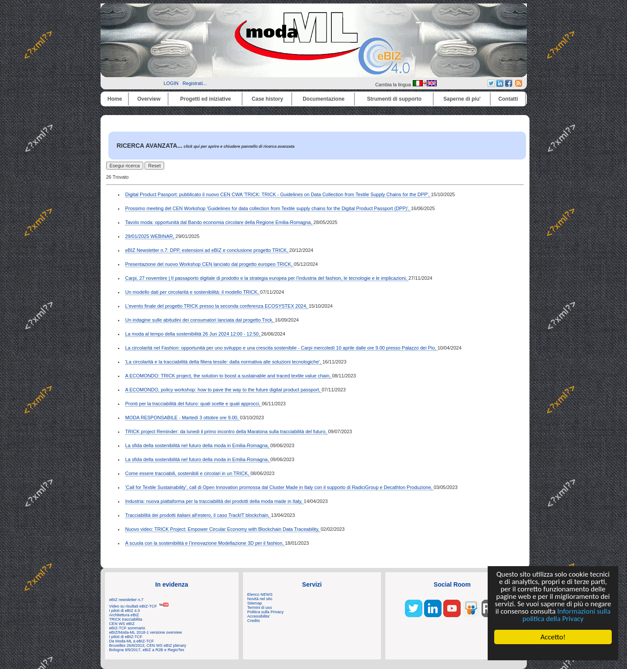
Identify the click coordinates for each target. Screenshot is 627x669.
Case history (267, 99)
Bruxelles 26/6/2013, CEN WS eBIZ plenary (147, 645)
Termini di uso (259, 607)
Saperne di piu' (462, 99)
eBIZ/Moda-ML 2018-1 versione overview (145, 632)
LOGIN (171, 83)
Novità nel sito (260, 599)
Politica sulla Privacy (265, 612)
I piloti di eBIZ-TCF (125, 637)
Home (115, 99)
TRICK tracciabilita (125, 619)
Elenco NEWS (260, 594)
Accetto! (553, 637)
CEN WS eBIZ (122, 623)
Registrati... (194, 83)
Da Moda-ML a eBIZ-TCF (131, 641)
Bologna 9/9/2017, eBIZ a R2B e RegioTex (147, 650)
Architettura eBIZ (124, 615)
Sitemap (254, 603)
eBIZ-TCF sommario (127, 628)
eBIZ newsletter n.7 (126, 600)
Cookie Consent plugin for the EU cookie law (553, 652)
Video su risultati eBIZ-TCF (139, 606)
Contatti (508, 99)
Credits (253, 620)
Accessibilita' (258, 616)
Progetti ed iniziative (205, 99)
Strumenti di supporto (394, 99)
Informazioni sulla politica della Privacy (566, 615)
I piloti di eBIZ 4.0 (124, 610)
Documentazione (323, 99)
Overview (148, 99)
